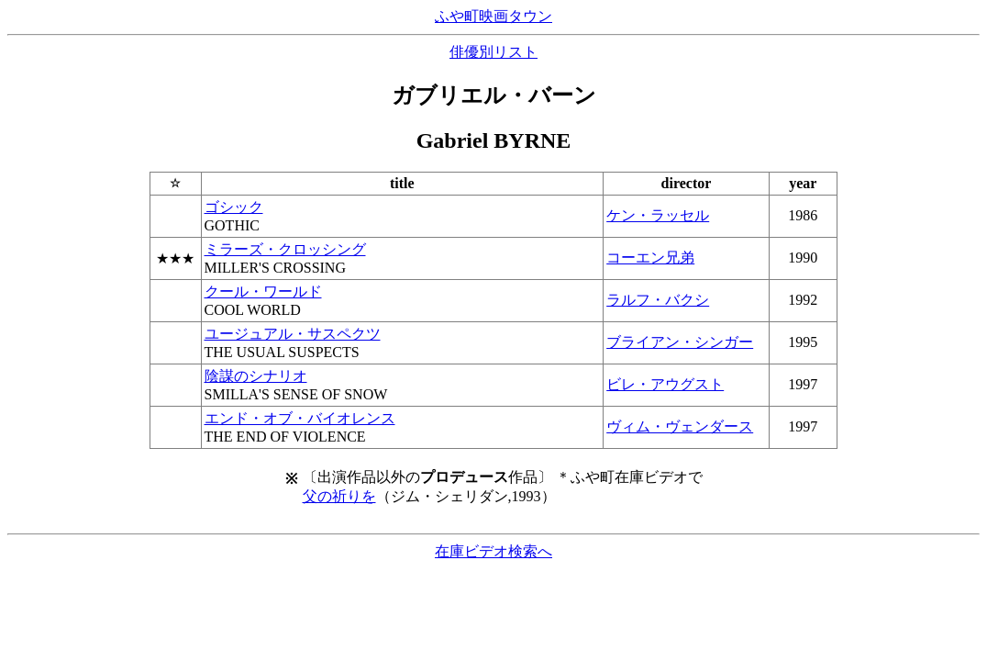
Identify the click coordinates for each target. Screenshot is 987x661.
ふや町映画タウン (493, 16)
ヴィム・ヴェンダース (679, 426)
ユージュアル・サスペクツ (293, 334)
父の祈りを (339, 496)
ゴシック (234, 207)
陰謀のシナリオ (256, 376)
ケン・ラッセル (657, 215)
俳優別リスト (493, 52)
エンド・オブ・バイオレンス (300, 418)
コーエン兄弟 (650, 257)
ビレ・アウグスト (665, 384)
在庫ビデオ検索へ (493, 551)
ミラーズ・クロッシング (285, 249)
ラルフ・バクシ (657, 300)
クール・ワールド (263, 291)
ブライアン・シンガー (679, 342)
